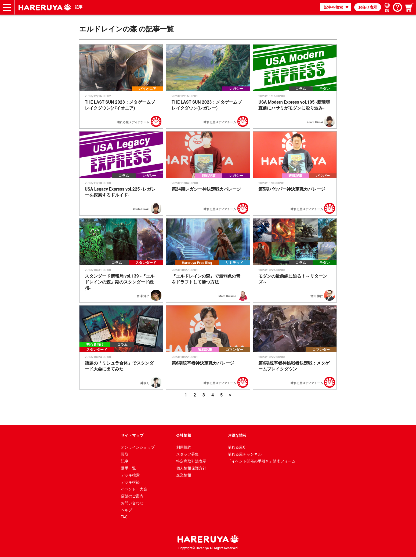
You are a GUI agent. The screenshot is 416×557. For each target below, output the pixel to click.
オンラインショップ (138, 447)
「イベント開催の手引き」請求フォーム (261, 461)
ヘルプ (126, 510)
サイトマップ (132, 435)
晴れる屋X (236, 447)
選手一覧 (128, 468)
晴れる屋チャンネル (245, 454)
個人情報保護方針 (191, 468)
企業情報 (183, 475)
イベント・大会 (134, 489)
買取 (124, 454)
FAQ (124, 517)
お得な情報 (237, 435)
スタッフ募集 (187, 454)
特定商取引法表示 (191, 461)
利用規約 (183, 447)
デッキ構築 (130, 482)
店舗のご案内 (132, 496)
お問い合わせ (132, 503)
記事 (78, 7)
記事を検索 (333, 7)
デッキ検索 (130, 475)
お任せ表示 (367, 7)
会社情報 (183, 435)
